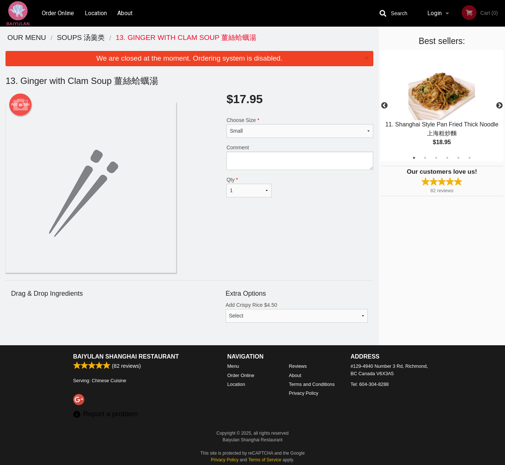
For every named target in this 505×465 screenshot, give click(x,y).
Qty (249, 187)
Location (96, 13)
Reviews (298, 366)
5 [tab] (458, 158)
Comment (299, 157)
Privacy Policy (304, 393)
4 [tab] (447, 158)
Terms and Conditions (312, 384)
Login (434, 13)
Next (499, 105)
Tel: (370, 384)
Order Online (58, 13)
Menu (233, 366)
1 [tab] (414, 158)
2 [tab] (425, 158)
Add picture (20, 105)
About (124, 13)
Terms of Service (264, 459)
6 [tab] (469, 158)
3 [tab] (436, 158)
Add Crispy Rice (297, 312)
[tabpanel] (442, 106)
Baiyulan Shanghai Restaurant (126, 356)
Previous (384, 105)
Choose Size (299, 127)
